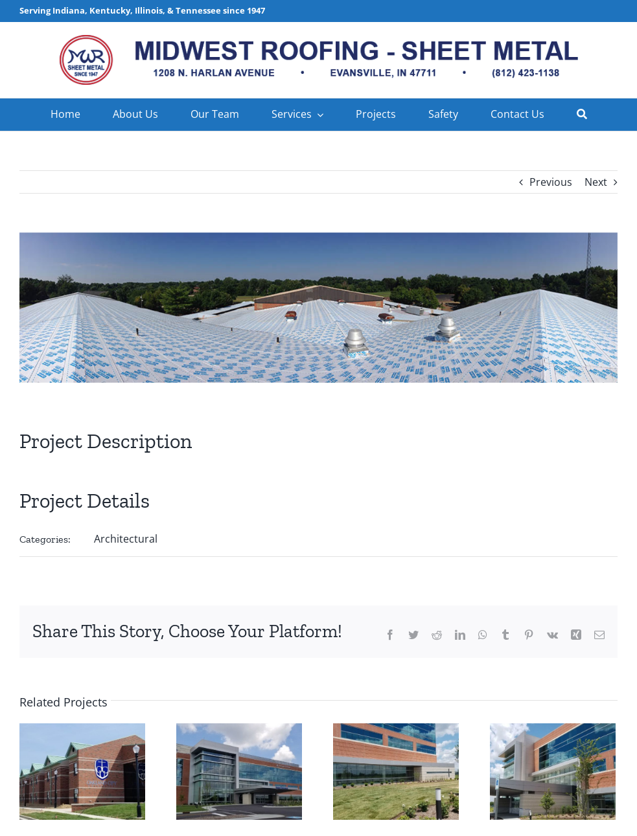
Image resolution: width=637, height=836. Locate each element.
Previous (550, 182)
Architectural (125, 539)
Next (596, 182)
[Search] (582, 114)
